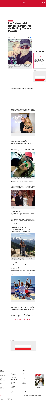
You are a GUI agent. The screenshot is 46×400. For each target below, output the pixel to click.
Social (23, 387)
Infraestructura (24, 382)
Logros (22, 319)
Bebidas (1, 379)
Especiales (12, 371)
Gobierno (23, 373)
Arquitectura (24, 383)
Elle (0, 385)
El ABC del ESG (24, 391)
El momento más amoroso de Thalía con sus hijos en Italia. (21, 229)
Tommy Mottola (17, 319)
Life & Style (13, 372)
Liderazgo (1, 391)
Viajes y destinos (2, 380)
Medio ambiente (24, 386)
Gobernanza (24, 388)
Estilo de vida (2, 388)
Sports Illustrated (14, 379)
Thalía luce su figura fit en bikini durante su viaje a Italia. (21, 231)
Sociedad (23, 378)
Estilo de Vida (2, 382)
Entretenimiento (13, 374)
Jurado (1, 383)
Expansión (13, 386)
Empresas (12, 387)
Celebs (1, 387)
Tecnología (13, 390)
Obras (12, 391)
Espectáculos (2, 371)
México (23, 374)
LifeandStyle (24, 371)
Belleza (1, 374)
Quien (42, 396)
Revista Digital (43, 2)
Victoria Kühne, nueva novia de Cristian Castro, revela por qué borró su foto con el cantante (39, 60)
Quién (1, 370)
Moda (1, 373)
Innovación (24, 390)
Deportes (12, 375)
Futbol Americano (13, 381)
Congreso (23, 375)
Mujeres (1, 390)
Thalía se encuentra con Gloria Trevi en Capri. (19, 227)
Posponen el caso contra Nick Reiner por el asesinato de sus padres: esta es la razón (39, 65)
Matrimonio (29, 319)
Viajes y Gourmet (2, 375)
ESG (11, 392)
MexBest (1, 377)
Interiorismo (24, 384)
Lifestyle (12, 384)
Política (23, 372)
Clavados (25, 319)
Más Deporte (13, 383)
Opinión (12, 370)
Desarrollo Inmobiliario (26, 381)
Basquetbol (13, 382)
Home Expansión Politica (14, 388)
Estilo (12, 373)
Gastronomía (2, 378)
